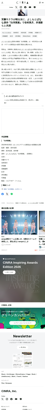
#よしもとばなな (6, 32)
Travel (19, 376)
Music (3, 374)
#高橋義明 (5, 36)
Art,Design (10, 374)
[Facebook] (25, 7)
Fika (2, 383)
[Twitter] (16, 7)
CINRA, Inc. (9, 391)
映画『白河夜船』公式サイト (13, 189)
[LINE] (35, 7)
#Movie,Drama (26, 36)
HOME (3, 203)
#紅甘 (11, 36)
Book (33, 374)
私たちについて (5, 406)
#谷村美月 (16, 32)
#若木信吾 (23, 32)
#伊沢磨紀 (17, 36)
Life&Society (5, 376)
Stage (28, 374)
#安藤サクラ (38, 32)
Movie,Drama (10, 203)
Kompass (9, 383)
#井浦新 (35, 36)
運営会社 (25, 406)
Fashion (25, 376)
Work (13, 376)
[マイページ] (2, 2)
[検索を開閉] (39, 2)
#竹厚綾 (31, 32)
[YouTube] (30, 7)
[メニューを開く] (42, 2)
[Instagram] (21, 7)
